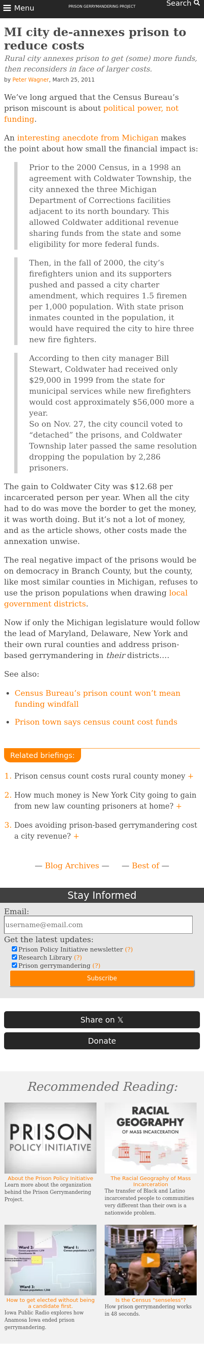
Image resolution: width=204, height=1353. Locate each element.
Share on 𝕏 (102, 1019)
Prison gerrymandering (58, 965)
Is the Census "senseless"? (150, 1300)
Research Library (49, 957)
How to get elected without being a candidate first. (51, 1303)
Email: (16, 911)
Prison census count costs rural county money (104, 776)
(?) (129, 949)
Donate (102, 1040)
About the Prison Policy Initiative (50, 1178)
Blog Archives (72, 865)
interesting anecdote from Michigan (87, 137)
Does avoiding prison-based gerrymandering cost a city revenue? (105, 830)
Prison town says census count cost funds (96, 721)
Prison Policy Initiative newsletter (74, 949)
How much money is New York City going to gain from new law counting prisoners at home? (105, 800)
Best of (145, 865)
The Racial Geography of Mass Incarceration (151, 1181)
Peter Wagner (31, 80)
